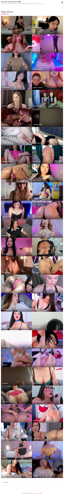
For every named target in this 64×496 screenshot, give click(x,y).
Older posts (5, 482)
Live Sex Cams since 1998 (11, 2)
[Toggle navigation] (62, 2)
